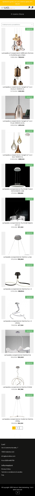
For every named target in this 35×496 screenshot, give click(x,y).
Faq (2, 475)
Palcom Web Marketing (21, 487)
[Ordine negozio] (17, 24)
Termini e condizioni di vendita (11, 472)
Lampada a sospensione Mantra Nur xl (17, 289)
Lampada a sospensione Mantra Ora (17, 355)
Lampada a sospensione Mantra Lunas (17, 257)
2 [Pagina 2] (17, 428)
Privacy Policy (6, 469)
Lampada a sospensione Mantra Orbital (17, 387)
